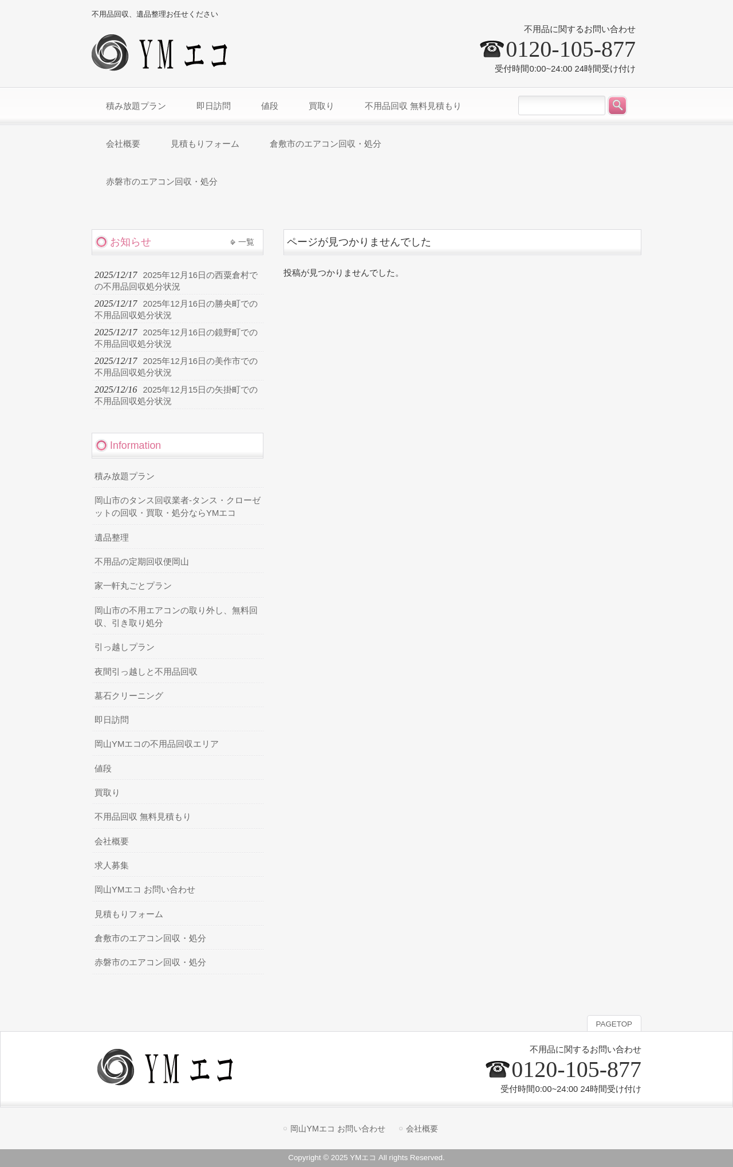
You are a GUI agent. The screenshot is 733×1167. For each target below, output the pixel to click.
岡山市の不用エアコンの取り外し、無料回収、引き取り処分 (176, 617)
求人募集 (111, 865)
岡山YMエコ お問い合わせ (144, 889)
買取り (107, 792)
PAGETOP (614, 1024)
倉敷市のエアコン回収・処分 (150, 938)
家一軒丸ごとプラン (133, 585)
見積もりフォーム (128, 914)
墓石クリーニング (128, 695)
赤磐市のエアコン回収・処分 (150, 962)
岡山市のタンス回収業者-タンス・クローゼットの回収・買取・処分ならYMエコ (177, 507)
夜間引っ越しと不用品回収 (146, 671)
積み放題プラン (124, 476)
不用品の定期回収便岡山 (141, 561)
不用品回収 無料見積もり (142, 816)
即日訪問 (111, 720)
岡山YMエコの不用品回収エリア (156, 744)
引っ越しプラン (124, 647)
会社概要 (111, 841)
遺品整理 (111, 537)
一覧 (246, 241)
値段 (103, 768)
